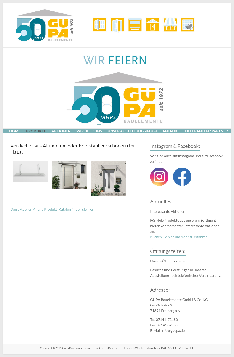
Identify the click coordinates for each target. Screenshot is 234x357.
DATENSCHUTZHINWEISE (177, 348)
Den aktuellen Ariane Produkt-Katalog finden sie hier (51, 209)
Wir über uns (89, 131)
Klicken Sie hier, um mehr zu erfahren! (179, 236)
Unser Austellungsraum (132, 131)
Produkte (36, 131)
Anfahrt (170, 131)
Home (14, 131)
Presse (15, 138)
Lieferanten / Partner (206, 131)
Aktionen (61, 131)
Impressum (38, 138)
